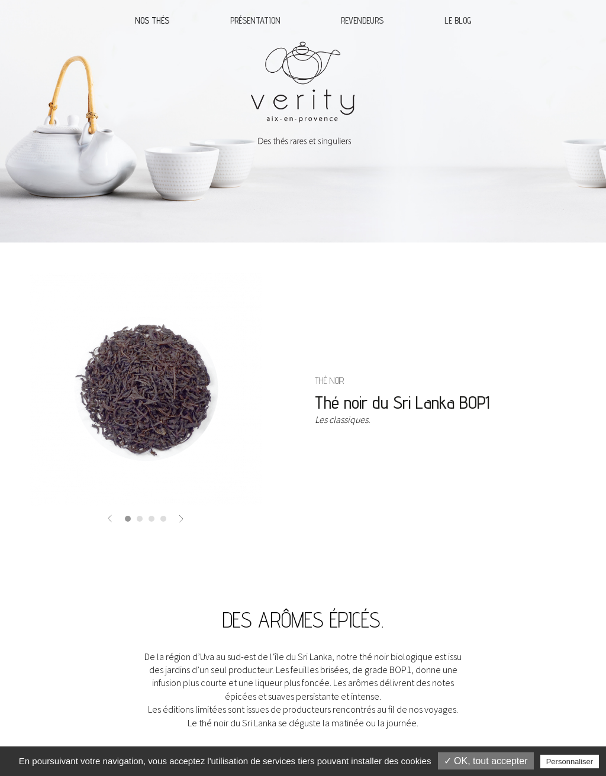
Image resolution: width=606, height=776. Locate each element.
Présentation (255, 20)
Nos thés (152, 20)
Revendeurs (362, 20)
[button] (110, 517)
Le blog (457, 20)
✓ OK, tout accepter (486, 761)
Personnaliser (570, 761)
